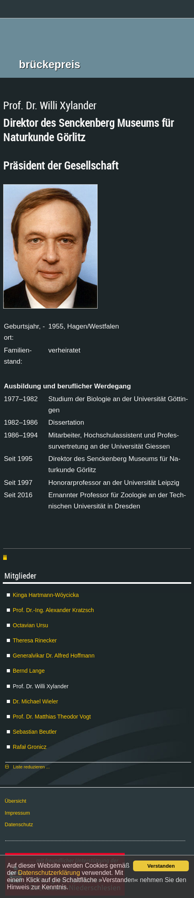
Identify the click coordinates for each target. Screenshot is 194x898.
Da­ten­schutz (19, 824)
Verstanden (161, 866)
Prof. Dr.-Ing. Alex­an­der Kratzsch (53, 610)
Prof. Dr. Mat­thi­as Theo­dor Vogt (52, 716)
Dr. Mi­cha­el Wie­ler (35, 701)
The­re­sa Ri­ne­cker (35, 640)
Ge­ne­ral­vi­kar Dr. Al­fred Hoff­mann (53, 655)
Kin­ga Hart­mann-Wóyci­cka (46, 595)
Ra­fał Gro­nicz (30, 747)
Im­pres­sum (17, 813)
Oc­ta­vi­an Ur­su (30, 625)
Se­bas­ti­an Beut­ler (35, 732)
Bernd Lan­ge (29, 671)
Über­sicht (15, 801)
